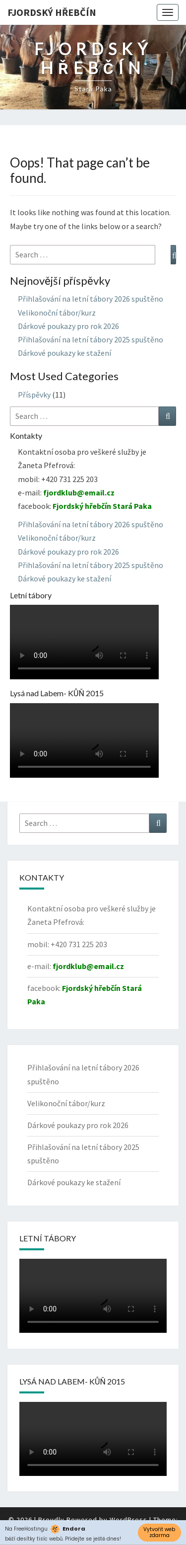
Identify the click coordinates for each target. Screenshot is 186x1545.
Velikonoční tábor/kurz (57, 313)
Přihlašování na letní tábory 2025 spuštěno (90, 339)
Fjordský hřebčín (51, 12)
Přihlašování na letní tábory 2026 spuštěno (90, 299)
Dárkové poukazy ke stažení (64, 353)
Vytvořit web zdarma (159, 1532)
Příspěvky (34, 395)
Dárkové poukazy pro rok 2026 (68, 326)
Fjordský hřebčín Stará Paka (102, 506)
